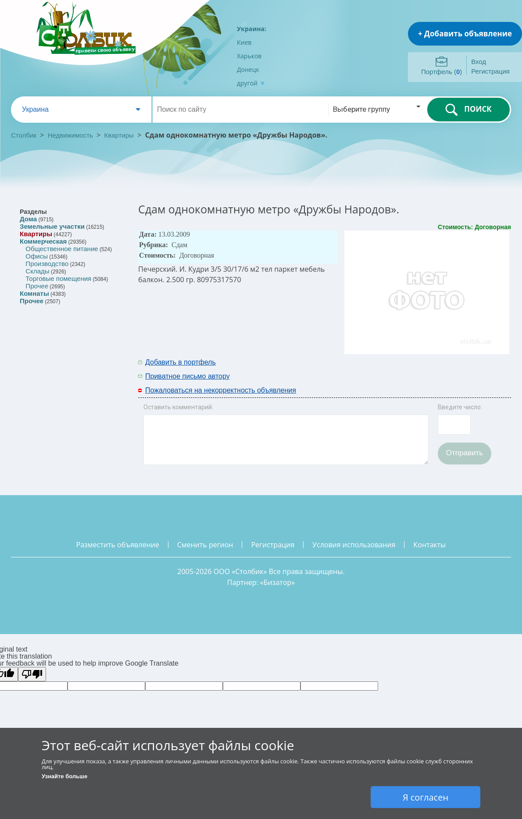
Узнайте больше (64, 776)
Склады (37, 271)
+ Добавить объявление (465, 33)
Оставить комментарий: (178, 407)
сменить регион (205, 544)
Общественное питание (61, 248)
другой (251, 83)
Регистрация (490, 71)
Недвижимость (70, 135)
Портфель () (441, 71)
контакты (429, 544)
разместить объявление (117, 544)
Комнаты (34, 293)
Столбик (23, 135)
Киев (244, 42)
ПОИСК (468, 109)
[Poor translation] (32, 674)
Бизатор (278, 582)
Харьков (249, 56)
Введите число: (460, 407)
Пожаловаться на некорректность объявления (220, 390)
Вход (478, 61)
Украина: (251, 29)
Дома (28, 219)
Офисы (36, 256)
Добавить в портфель (180, 362)
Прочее (36, 286)
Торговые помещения (58, 278)
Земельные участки (52, 226)
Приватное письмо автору (187, 376)
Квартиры (119, 135)
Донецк (248, 69)
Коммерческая (43, 241)
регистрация (272, 544)
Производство (46, 263)
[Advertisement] (395, 368)
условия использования (353, 544)
